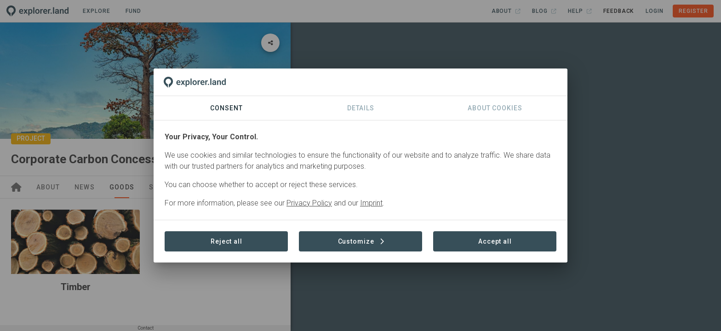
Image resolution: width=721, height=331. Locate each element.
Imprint (371, 203)
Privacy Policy (309, 203)
